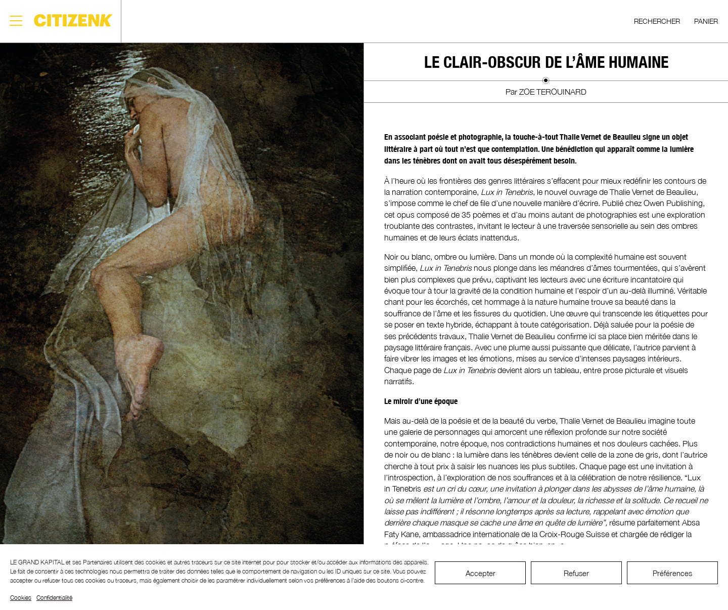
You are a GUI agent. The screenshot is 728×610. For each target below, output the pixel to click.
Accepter (480, 573)
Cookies (20, 597)
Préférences (672, 573)
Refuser (576, 573)
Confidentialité (54, 597)
